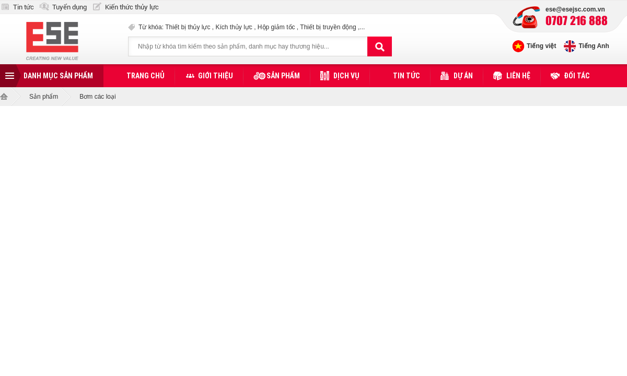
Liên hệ (518, 75)
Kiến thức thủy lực (132, 7)
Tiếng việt (541, 46)
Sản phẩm (283, 75)
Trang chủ (145, 75)
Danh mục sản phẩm (58, 75)
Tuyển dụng (69, 7)
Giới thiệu (215, 75)
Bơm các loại (97, 96)
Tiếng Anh (593, 46)
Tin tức (23, 7)
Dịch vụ (346, 75)
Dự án (463, 75)
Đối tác (577, 75)
